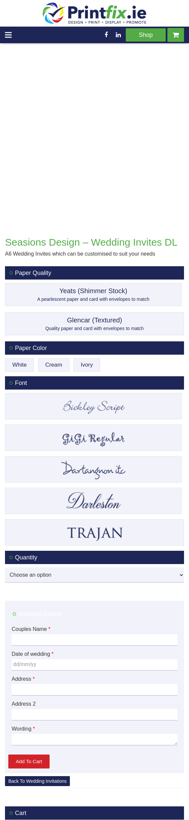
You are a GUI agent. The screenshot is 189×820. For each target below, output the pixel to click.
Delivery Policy (57, 809)
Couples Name (31, 576)
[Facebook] (106, 35)
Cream (53, 312)
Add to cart (29, 708)
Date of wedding (33, 601)
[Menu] (8, 35)
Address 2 (24, 651)
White (19, 312)
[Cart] (175, 35)
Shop (146, 35)
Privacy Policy (132, 809)
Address (23, 626)
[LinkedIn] (118, 35)
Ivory (87, 312)
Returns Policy (95, 809)
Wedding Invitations (46, 728)
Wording (23, 676)
